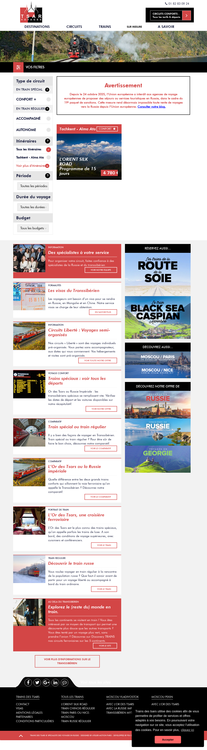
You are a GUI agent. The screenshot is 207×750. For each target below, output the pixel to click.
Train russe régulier (76, 721)
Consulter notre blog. (152, 106)
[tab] (111, 682)
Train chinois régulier (78, 708)
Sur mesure (134, 26)
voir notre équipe (101, 270)
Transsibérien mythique (123, 712)
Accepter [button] (168, 739)
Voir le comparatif (101, 448)
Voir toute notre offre (97, 360)
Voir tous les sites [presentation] (95, 682)
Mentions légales (29, 712)
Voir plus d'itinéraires (31, 166)
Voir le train (104, 545)
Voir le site (105, 645)
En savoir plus (103, 312)
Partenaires (24, 717)
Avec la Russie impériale (123, 708)
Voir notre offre (101, 409)
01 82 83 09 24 (177, 3)
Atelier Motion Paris (102, 735)
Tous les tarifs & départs (172, 15)
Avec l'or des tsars (120, 704)
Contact (22, 704)
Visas (19, 708)
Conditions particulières (35, 721)
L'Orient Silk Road (74, 704)
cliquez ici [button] (187, 730)
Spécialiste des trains (31, 11)
